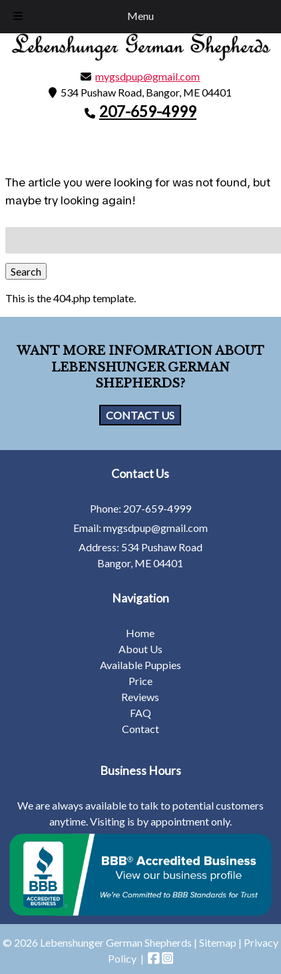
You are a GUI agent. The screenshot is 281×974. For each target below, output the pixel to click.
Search (26, 271)
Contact (140, 728)
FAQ (140, 712)
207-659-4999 (147, 112)
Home (140, 632)
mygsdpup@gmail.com (147, 76)
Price (140, 680)
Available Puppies (140, 664)
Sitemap (217, 942)
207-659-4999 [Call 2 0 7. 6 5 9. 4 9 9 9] (157, 508)
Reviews (140, 696)
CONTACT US (140, 415)
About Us (140, 648)
